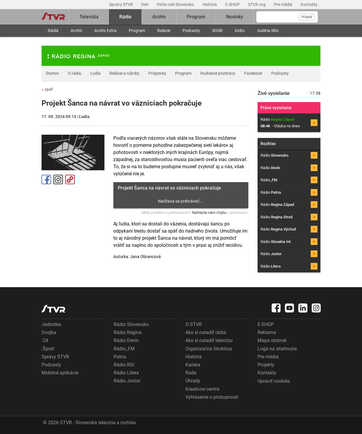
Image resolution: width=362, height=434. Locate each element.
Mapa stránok (272, 340)
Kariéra (192, 365)
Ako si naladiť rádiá (205, 332)
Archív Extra (105, 30)
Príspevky (157, 73)
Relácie (163, 30)
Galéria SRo (268, 30)
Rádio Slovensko (131, 324)
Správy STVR (121, 4)
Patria (120, 357)
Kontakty (309, 4)
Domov (52, 73)
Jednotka (51, 324)
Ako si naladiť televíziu (209, 340)
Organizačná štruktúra (208, 349)
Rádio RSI (124, 365)
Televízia (89, 17)
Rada (190, 373)
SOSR (217, 30)
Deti (145, 4)
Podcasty (191, 30)
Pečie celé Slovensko (176, 4)
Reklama (267, 332)
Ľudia (95, 73)
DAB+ (240, 30)
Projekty (266, 365)
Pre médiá (283, 4)
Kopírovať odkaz (70, 179)
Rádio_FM (124, 349)
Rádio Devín (126, 340)
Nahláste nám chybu (209, 212)
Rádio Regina (128, 332)
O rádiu (74, 73)
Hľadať (306, 17)
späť (47, 89)
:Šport (48, 349)
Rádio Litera (126, 373)
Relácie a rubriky (124, 73)
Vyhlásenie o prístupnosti (211, 397)
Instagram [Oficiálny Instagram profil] (58, 179)
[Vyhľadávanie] (287, 17)
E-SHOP (233, 4)
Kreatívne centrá (202, 389)
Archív (76, 30)
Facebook (253, 73)
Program (137, 30)
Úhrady (192, 381)
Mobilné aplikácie (60, 373)
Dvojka (49, 332)
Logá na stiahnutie (277, 349)
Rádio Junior (127, 381)
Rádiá (53, 30)
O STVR (193, 324)
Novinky (234, 17)
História (210, 4)
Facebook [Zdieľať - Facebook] (46, 179)
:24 (45, 340)
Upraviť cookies (274, 381)
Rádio (125, 17)
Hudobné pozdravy (217, 73)
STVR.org (257, 4)
